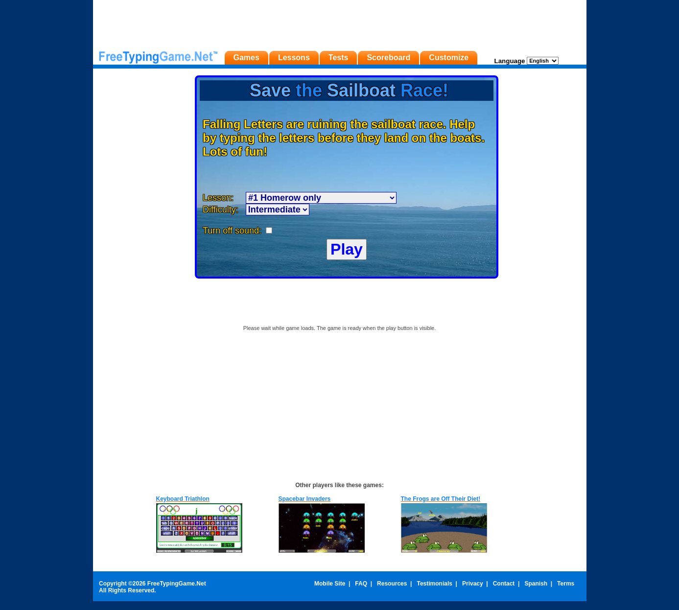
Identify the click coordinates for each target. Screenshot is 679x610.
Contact (504, 583)
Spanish (535, 583)
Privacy (472, 583)
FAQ (361, 583)
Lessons (294, 57)
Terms (565, 583)
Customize (448, 57)
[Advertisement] (339, 22)
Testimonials (434, 583)
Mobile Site (329, 583)
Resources (392, 583)
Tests (338, 57)
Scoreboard (388, 57)
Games (246, 57)
